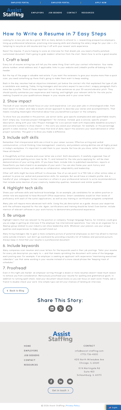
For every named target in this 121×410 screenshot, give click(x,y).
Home (27, 345)
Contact (72, 12)
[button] (52, 308)
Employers (37, 12)
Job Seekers (55, 12)
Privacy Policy (73, 405)
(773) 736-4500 (89, 354)
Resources (88, 12)
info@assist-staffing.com (89, 350)
